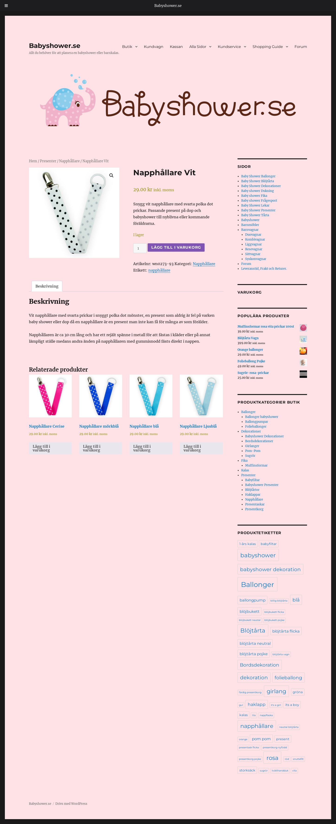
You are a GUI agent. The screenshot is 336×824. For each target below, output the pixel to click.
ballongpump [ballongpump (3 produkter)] (253, 600)
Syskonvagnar (255, 259)
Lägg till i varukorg (176, 247)
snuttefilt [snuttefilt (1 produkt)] (298, 759)
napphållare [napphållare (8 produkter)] (256, 726)
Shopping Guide (268, 46)
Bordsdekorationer (259, 441)
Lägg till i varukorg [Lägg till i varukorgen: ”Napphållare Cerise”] (41, 448)
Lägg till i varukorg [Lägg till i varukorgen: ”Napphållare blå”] (142, 448)
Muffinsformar (256, 465)
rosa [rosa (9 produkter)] (272, 757)
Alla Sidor (197, 46)
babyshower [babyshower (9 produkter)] (258, 555)
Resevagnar (253, 249)
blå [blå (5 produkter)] (296, 600)
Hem (33, 161)
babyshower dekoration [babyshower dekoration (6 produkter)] (270, 569)
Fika (244, 461)
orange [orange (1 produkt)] (243, 739)
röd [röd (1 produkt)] (287, 759)
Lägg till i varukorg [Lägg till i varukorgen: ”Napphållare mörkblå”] (92, 448)
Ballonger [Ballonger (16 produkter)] (257, 584)
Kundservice (229, 46)
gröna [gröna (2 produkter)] (298, 692)
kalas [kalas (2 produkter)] (243, 715)
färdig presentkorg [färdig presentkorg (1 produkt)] (250, 692)
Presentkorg (254, 509)
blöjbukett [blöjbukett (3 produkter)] (250, 611)
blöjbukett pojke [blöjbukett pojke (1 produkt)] (274, 620)
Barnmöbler (250, 225)
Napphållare (69, 161)
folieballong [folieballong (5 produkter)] (288, 677)
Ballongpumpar (256, 422)
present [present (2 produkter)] (282, 739)
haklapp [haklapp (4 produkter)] (257, 704)
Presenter (48, 161)
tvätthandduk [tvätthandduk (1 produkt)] (280, 770)
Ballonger (248, 412)
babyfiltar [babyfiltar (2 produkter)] (269, 544)
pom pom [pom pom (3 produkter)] (261, 738)
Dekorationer (251, 431)
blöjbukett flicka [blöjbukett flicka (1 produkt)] (274, 612)
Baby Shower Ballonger (258, 176)
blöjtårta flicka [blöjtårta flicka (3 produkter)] (286, 631)
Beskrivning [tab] (46, 286)
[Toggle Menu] (6, 5)
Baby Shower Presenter (258, 210)
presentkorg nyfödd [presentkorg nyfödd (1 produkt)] (275, 747)
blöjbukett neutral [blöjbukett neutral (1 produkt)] (249, 620)
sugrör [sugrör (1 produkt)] (264, 770)
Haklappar (252, 495)
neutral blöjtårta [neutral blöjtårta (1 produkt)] (288, 727)
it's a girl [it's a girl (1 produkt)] (276, 705)
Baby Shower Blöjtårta (257, 181)
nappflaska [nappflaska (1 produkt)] (266, 715)
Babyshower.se (168, 5)
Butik (127, 46)
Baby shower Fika (254, 196)
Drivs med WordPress (71, 804)
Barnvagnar (250, 230)
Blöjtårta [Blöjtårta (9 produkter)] (252, 630)
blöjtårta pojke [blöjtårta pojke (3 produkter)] (254, 654)
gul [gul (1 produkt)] (241, 705)
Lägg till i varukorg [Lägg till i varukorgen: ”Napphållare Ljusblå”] (192, 448)
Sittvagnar (252, 254)
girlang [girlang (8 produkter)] (276, 691)
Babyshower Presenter (262, 485)
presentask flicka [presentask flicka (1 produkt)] (249, 747)
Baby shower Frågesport (259, 201)
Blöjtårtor (252, 490)
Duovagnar (253, 235)
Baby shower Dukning (257, 191)
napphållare (159, 270)
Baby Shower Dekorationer (261, 186)
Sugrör (250, 456)
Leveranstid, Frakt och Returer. (264, 269)
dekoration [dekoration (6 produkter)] (254, 677)
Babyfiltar (252, 480)
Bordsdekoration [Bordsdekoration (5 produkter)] (259, 665)
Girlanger (252, 446)
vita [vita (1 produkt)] (294, 770)
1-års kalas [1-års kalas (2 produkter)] (247, 544)
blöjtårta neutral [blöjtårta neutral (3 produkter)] (255, 643)
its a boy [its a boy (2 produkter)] (292, 705)
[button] (111, 175)
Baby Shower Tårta (255, 215)
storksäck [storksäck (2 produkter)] (247, 770)
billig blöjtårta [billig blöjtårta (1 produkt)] (278, 600)
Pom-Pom (252, 451)
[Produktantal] (140, 248)
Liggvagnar (253, 244)
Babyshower (250, 220)
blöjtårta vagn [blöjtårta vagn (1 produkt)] (281, 654)
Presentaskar (255, 504)
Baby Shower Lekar (255, 205)
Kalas (245, 470)
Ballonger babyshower (261, 417)
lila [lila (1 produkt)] (254, 715)
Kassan (176, 46)
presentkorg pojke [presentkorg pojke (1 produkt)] (250, 759)
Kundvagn (153, 46)
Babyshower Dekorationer (264, 436)
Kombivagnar (255, 239)
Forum (301, 46)
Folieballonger (255, 427)
